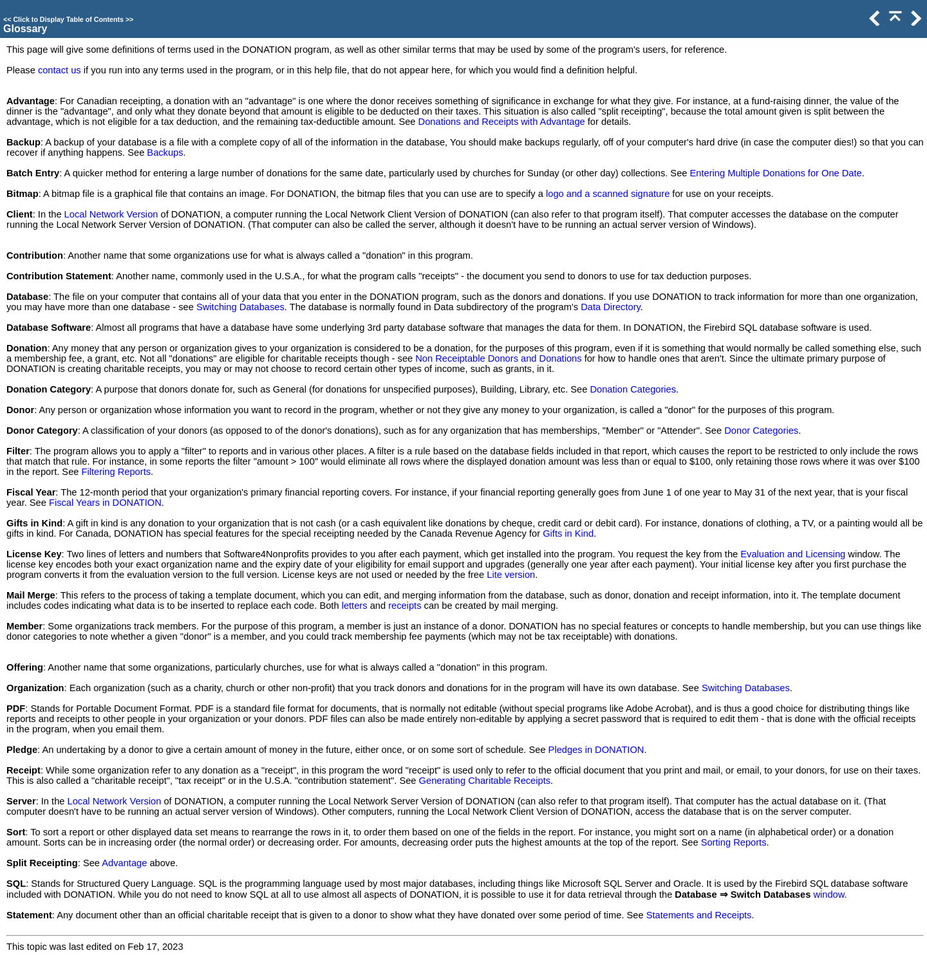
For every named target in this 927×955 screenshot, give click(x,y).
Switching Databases (240, 307)
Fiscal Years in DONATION (105, 502)
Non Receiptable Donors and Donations (498, 358)
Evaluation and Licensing (792, 554)
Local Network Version (111, 214)
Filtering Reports (116, 472)
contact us (59, 70)
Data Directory (611, 307)
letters (355, 605)
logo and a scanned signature (608, 194)
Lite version (511, 575)
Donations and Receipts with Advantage (501, 121)
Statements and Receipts (699, 915)
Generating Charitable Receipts (485, 780)
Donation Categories (633, 389)
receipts (404, 605)
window (828, 894)
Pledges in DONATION (596, 750)
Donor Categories (761, 430)
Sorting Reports (734, 842)
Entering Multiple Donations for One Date (776, 173)
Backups (165, 152)
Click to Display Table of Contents (68, 19)
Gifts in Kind (568, 533)
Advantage (124, 863)
